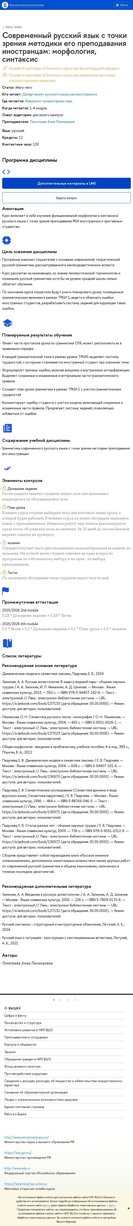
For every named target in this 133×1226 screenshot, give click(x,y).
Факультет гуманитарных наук (48, 101)
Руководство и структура (22, 1023)
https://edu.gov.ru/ (18, 1152)
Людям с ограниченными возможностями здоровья (41, 1099)
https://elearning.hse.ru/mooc (25, 1184)
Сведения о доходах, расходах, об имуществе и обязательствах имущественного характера (63, 1083)
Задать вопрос (66, 198)
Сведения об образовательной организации (36, 1092)
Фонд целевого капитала (22, 1066)
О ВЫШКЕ (12, 1008)
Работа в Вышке (15, 1114)
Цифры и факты (15, 1015)
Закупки (10, 1052)
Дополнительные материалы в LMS (66, 183)
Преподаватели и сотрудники (26, 1037)
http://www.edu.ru (17, 1168)
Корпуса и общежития (20, 1044)
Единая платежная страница (24, 1107)
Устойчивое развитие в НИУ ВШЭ (28, 1030)
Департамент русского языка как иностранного (59, 94)
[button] (53, 1000)
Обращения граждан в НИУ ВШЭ (27, 1059)
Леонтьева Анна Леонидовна (52, 121)
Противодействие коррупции (25, 1073)
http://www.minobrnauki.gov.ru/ (26, 1137)
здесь (46, 1205)
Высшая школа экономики (27, 5)
